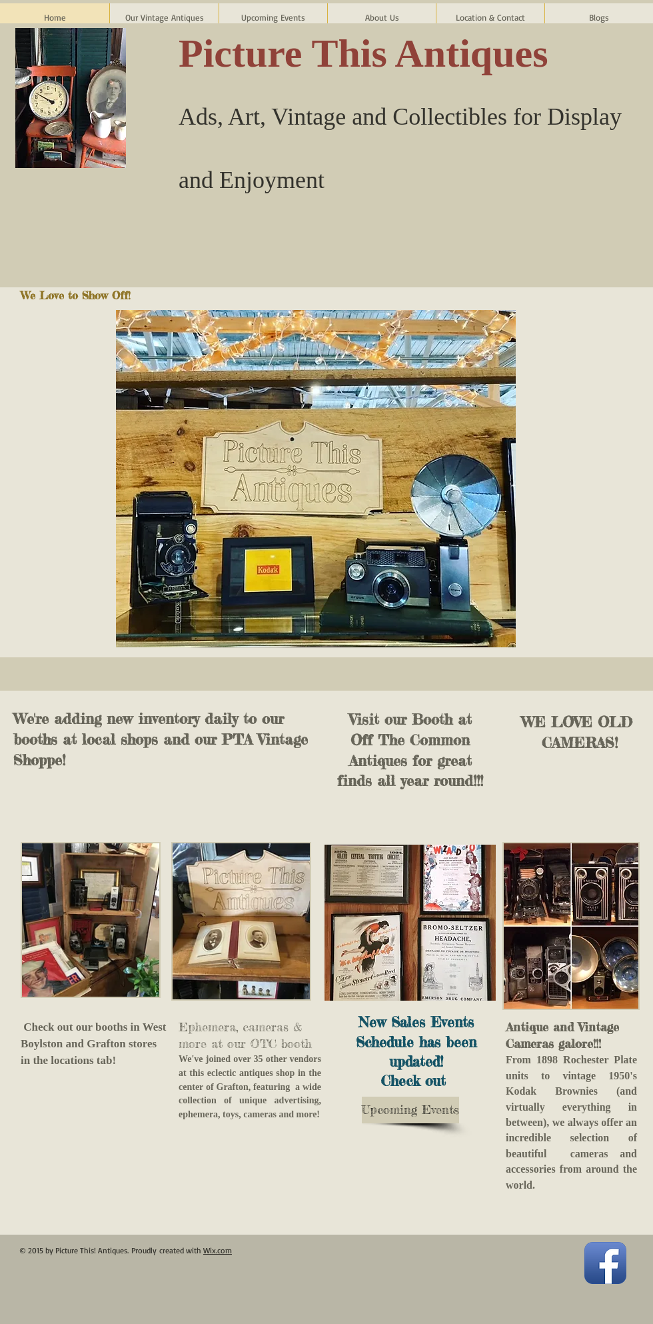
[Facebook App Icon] (605, 1263)
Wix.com (217, 1250)
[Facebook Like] (569, 228)
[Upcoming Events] (410, 1110)
